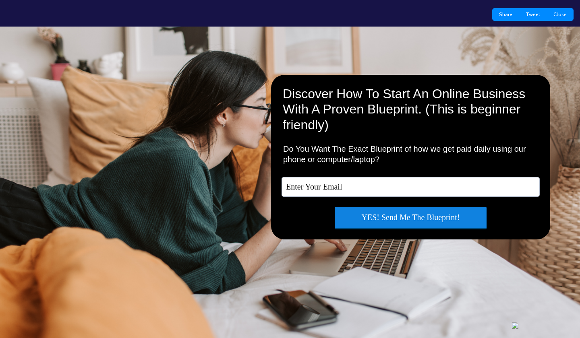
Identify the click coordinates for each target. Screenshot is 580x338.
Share (505, 14)
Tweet (533, 14)
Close (560, 14)
